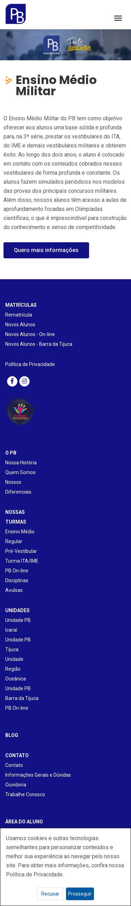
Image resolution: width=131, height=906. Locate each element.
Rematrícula (18, 315)
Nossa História (21, 462)
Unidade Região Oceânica (15, 669)
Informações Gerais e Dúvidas (38, 775)
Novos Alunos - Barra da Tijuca (38, 344)
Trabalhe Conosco (25, 794)
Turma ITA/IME (21, 561)
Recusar (50, 894)
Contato (14, 765)
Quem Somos (20, 472)
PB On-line (16, 570)
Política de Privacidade (30, 364)
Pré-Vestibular (21, 551)
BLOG (11, 735)
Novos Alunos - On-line (30, 334)
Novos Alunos (20, 324)
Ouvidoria (15, 784)
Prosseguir (80, 894)
